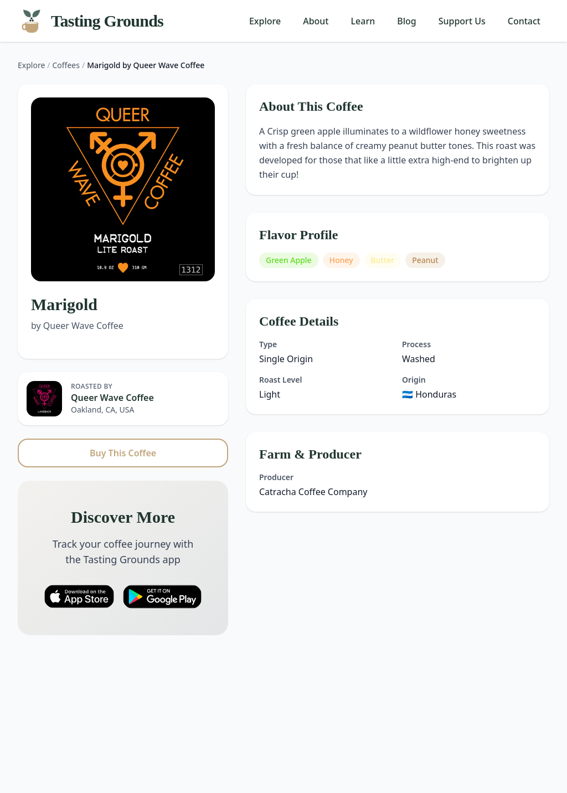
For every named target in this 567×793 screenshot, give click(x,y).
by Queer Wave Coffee (77, 326)
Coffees (66, 65)
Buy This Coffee (123, 453)
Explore (265, 21)
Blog (406, 21)
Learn (363, 21)
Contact (524, 21)
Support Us (462, 21)
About (315, 21)
